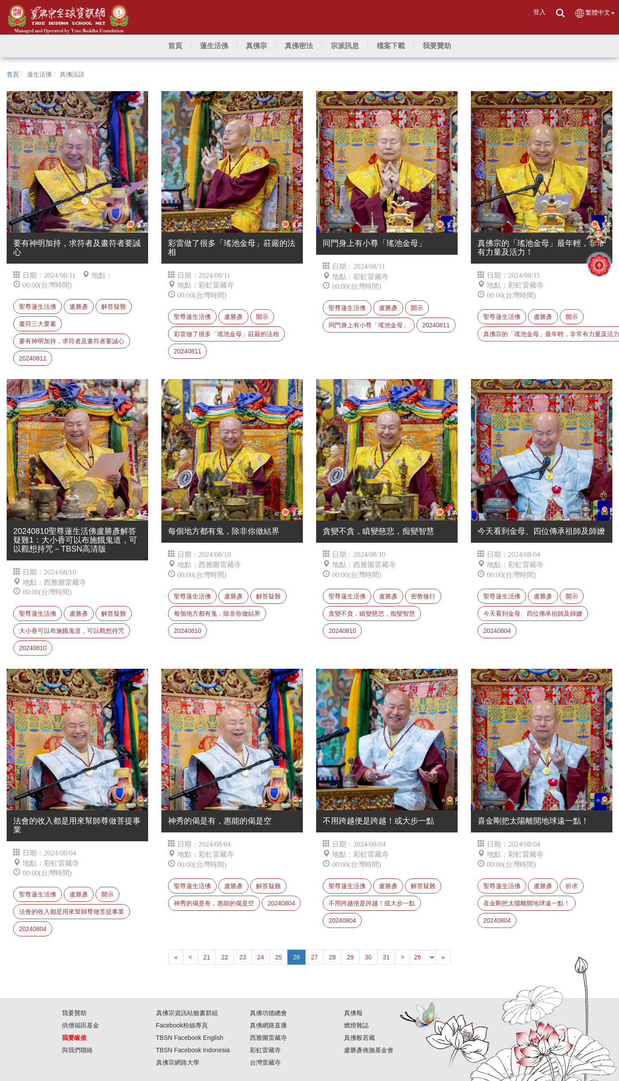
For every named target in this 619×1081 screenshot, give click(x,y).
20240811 (32, 358)
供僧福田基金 (80, 1025)
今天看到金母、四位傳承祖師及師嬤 (532, 613)
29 (350, 957)
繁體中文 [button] (594, 13)
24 (260, 957)
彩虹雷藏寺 (265, 1050)
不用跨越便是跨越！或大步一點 (372, 903)
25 (278, 957)
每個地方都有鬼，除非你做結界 (217, 613)
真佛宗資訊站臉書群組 (187, 1012)
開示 (262, 316)
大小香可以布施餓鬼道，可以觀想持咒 (71, 630)
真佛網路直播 (268, 1025)
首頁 (13, 74)
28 (332, 957)
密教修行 (423, 596)
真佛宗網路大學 (177, 1062)
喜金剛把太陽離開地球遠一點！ (526, 903)
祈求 (572, 885)
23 (242, 957)
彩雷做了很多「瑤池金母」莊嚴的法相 (226, 333)
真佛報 (353, 1012)
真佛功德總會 (268, 1012)
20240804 (497, 630)
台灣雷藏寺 (265, 1062)
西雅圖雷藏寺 (268, 1037)
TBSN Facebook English (190, 1037)
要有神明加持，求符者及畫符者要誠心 (71, 341)
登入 (539, 11)
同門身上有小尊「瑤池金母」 (369, 325)
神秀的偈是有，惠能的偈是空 (214, 903)
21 (206, 957)
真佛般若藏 (359, 1037)
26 (296, 957)
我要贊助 (74, 1012)
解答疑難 (113, 306)
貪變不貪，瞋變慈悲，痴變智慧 (372, 613)
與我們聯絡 (77, 1050)
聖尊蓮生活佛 (37, 306)
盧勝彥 (78, 306)
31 (386, 957)
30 (368, 957)
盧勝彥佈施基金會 (369, 1050)
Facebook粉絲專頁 (182, 1025)
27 (314, 957)
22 (224, 957)
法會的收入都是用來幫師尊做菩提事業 (71, 911)
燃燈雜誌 (356, 1025)
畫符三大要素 (37, 323)
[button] (214, 46)
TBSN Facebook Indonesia (193, 1050)
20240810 (32, 648)
